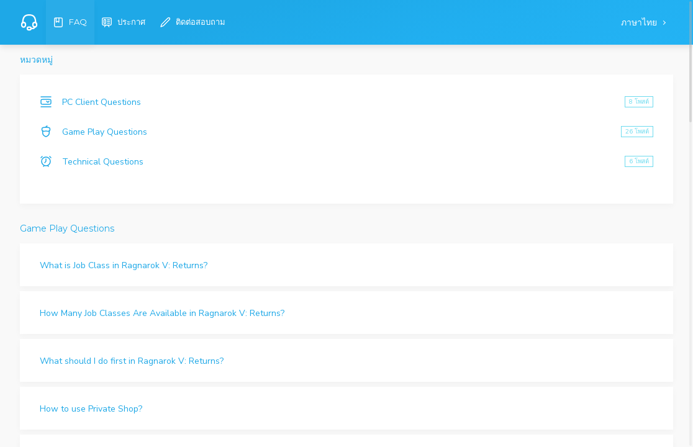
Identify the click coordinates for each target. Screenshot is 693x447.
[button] (346, 264)
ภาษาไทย (640, 23)
